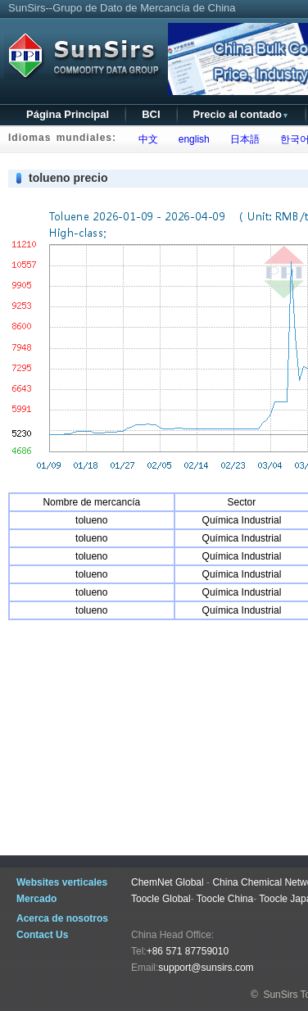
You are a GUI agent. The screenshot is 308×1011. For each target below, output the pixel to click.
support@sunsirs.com (205, 967)
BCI (151, 114)
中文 (145, 139)
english (191, 139)
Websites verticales (61, 882)
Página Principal (67, 114)
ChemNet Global (167, 882)
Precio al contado (241, 114)
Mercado (36, 898)
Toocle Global (161, 898)
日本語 (242, 139)
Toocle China (225, 898)
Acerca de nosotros (62, 918)
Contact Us (42, 935)
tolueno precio (68, 177)
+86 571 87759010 (188, 951)
